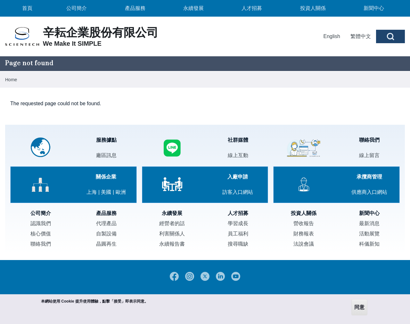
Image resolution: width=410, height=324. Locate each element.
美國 (106, 192)
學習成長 (238, 223)
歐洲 (121, 192)
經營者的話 (172, 223)
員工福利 (238, 233)
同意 (359, 307)
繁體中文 (360, 36)
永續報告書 (172, 244)
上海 (91, 192)
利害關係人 (172, 233)
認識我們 (40, 223)
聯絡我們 (40, 244)
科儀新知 (369, 244)
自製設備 (106, 233)
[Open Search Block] (390, 36)
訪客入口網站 (237, 192)
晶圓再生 (106, 244)
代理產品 (106, 223)
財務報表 (303, 233)
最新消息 (369, 223)
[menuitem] (27, 8)
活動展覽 (369, 233)
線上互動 (238, 155)
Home (11, 79)
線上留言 (369, 155)
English (332, 36)
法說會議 (303, 244)
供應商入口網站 (369, 192)
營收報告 (303, 223)
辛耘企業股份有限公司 (100, 32)
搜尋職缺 (238, 244)
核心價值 (40, 233)
